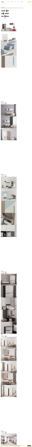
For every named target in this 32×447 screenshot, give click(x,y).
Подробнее (3, 103)
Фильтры (5, 14)
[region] (16, 60)
